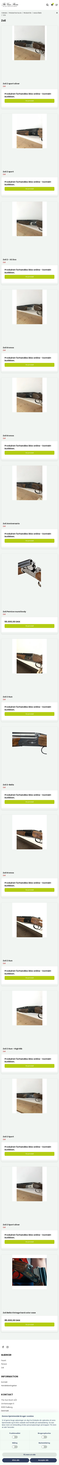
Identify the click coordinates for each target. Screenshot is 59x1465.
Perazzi (4, 1364)
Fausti (3, 1360)
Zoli (2, 1367)
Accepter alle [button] (43, 1460)
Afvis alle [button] (15, 1460)
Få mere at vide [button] (30, 1455)
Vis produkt (29, 101)
